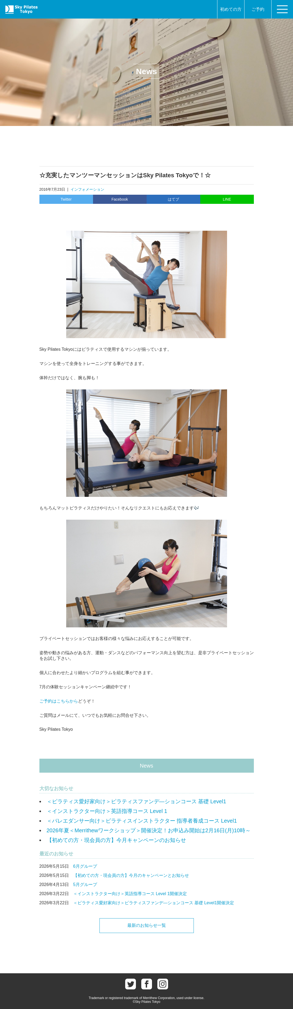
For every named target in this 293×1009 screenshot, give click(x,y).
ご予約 (257, 9)
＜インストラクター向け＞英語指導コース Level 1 (107, 811)
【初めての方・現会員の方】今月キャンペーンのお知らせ (116, 840)
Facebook (120, 199)
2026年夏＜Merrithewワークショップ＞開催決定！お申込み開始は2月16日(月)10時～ (149, 830)
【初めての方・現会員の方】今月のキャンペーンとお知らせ (131, 875)
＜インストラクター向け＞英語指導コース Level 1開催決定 (130, 893)
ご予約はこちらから (58, 701)
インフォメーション (87, 189)
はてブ (173, 199)
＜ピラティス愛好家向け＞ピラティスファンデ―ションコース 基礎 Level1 (136, 801)
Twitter (66, 199)
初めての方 (231, 9)
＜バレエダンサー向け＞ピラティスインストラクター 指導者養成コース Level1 (142, 821)
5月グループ (85, 884)
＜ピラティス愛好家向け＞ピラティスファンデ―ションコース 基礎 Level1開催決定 (153, 902)
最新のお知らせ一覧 (146, 925)
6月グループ (85, 866)
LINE (227, 199)
